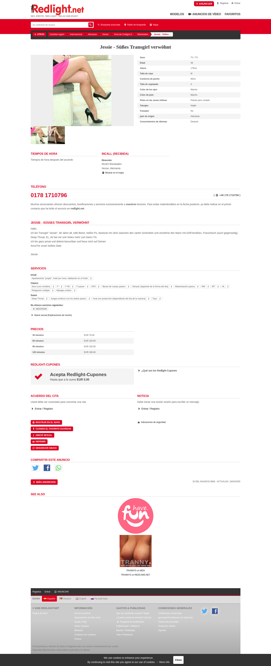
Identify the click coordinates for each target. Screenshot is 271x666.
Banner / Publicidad (125, 630)
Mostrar (40, 309)
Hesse (105, 34)
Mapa (153, 25)
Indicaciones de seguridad (151, 422)
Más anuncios (44, 482)
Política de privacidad (168, 622)
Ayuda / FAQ (80, 622)
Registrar (222, 3)
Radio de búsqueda (135, 25)
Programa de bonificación (130, 622)
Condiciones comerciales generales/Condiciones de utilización (175, 615)
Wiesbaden (143, 34)
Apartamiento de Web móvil (87, 617)
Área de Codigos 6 (123, 34)
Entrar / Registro (42, 408)
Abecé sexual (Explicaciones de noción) (51, 315)
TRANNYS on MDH (135, 570)
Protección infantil (166, 626)
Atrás (39, 34)
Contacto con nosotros (85, 634)
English (81, 598)
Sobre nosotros (81, 626)
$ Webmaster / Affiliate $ (127, 626)
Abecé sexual (42, 435)
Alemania (92, 34)
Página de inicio (40, 613)
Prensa (77, 639)
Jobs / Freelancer (124, 634)
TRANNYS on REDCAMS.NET (135, 575)
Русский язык (99, 598)
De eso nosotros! (82, 613)
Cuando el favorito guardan (51, 429)
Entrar (235, 3)
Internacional (76, 34)
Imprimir (38, 441)
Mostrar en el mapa (113, 172)
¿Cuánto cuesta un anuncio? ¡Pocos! (133, 617)
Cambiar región (57, 34)
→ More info (163, 662)
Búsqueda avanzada (108, 25)
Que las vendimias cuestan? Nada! (132, 613)
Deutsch (65, 598)
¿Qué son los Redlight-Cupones (157, 370)
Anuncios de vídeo (204, 14)
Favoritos (232, 14)
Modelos (177, 14)
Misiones (78, 630)
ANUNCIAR (204, 3)
